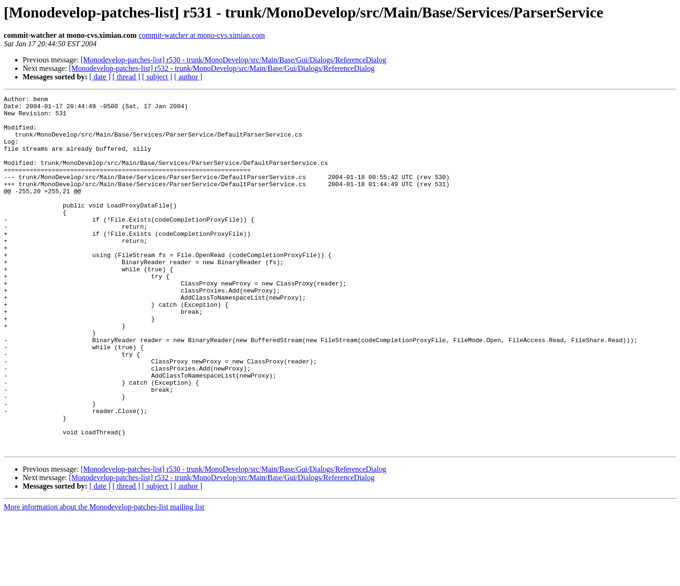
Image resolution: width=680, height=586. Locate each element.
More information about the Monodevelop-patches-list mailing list (104, 578)
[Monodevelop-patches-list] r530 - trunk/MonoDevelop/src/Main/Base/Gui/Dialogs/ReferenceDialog (233, 60)
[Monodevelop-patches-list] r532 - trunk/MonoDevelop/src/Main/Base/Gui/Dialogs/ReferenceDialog (221, 68)
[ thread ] (126, 77)
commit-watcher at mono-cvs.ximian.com (201, 35)
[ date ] (99, 77)
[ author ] (188, 77)
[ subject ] (157, 77)
